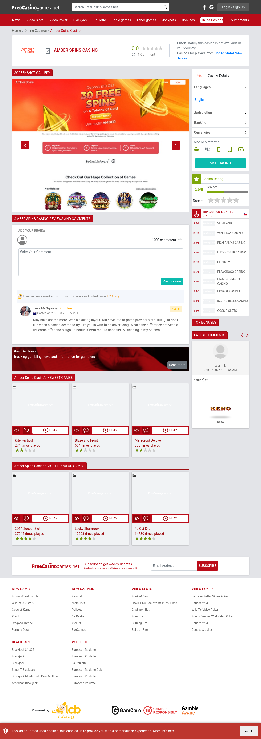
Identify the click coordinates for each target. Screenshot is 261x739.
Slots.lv (223, 262)
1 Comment (146, 54)
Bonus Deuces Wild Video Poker (212, 616)
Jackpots (169, 20)
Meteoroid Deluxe (148, 440)
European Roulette (84, 649)
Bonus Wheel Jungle (25, 596)
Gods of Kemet (22, 609)
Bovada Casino (228, 291)
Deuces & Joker (202, 629)
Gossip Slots (227, 310)
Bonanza (137, 616)
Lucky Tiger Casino (231, 252)
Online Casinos (212, 20)
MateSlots (78, 603)
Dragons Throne (22, 623)
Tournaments (239, 20)
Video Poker (58, 20)
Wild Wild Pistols (23, 603)
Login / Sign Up (233, 7)
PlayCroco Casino (231, 271)
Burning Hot (139, 623)
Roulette (100, 20)
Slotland (224, 223)
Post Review (172, 281)
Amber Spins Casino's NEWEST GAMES (43, 378)
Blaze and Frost (86, 440)
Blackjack (80, 20)
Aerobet (77, 596)
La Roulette (79, 663)
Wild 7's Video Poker (205, 609)
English (200, 100)
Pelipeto (77, 609)
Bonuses (188, 20)
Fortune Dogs (21, 629)
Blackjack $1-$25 (23, 649)
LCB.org (113, 296)
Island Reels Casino (232, 301)
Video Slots (35, 20)
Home (16, 31)
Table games (121, 20)
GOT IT (249, 731)
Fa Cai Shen (143, 529)
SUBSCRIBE (207, 566)
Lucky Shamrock (87, 529)
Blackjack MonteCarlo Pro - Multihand (36, 676)
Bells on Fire (140, 629)
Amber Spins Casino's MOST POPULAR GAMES (49, 466)
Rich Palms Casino (231, 242)
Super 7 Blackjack (23, 669)
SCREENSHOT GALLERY (32, 73)
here (171, 731)
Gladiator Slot (141, 609)
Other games (146, 20)
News (16, 20)
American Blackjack (25, 683)
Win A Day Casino (230, 233)
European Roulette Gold (87, 669)
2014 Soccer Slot (27, 529)
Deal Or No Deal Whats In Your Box (154, 603)
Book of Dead (141, 596)
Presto (16, 616)
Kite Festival (24, 440)
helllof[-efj (201, 380)
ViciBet (76, 623)
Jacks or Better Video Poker (210, 596)
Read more (177, 365)
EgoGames (79, 629)
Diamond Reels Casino (228, 281)
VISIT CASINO (220, 163)
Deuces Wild (200, 603)
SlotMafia (78, 616)
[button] (25, 145)
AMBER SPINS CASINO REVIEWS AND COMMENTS (52, 219)
